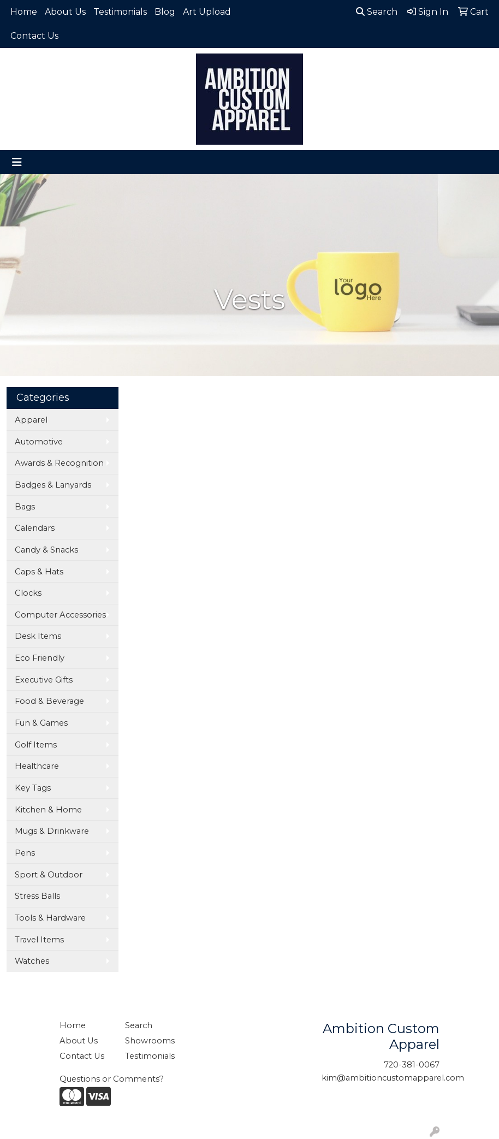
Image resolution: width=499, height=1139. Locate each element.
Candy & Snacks (46, 550)
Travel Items (39, 940)
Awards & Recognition (59, 463)
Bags (25, 507)
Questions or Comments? (112, 1079)
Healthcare (37, 766)
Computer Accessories (60, 615)
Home (23, 12)
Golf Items (36, 745)
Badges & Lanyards (53, 485)
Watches (32, 961)
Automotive (39, 442)
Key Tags (33, 788)
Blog (165, 12)
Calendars (35, 528)
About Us (65, 12)
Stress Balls (37, 896)
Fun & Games (41, 723)
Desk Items (38, 636)
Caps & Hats (39, 572)
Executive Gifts (44, 680)
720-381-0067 (411, 1065)
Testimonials (120, 12)
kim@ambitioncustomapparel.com (393, 1078)
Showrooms (150, 1041)
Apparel (31, 420)
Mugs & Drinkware (52, 831)
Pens (25, 853)
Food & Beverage (49, 701)
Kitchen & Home (48, 810)
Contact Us (34, 36)
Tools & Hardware (50, 918)
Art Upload (207, 12)
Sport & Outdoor (48, 875)
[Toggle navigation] (16, 162)
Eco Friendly (39, 658)
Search (376, 12)
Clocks (28, 593)
